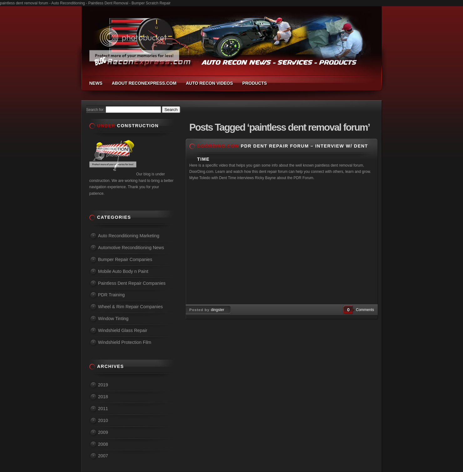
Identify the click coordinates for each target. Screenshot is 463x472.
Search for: (95, 110)
